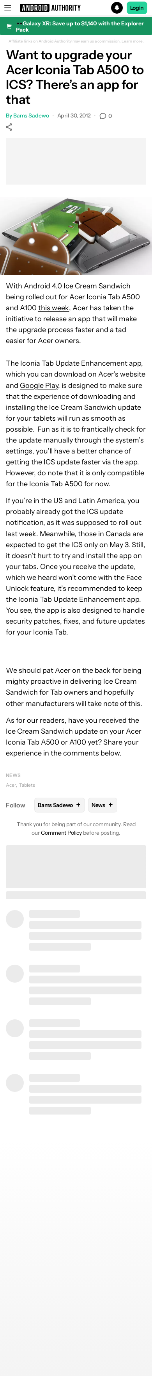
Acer (11, 785)
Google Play (39, 385)
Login (137, 7)
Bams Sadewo (31, 115)
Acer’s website (121, 374)
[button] (76, 8)
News (13, 775)
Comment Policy (61, 832)
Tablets (27, 785)
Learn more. (133, 41)
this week (53, 308)
